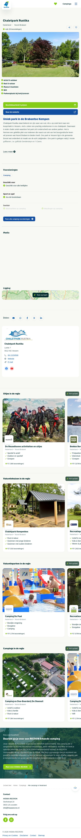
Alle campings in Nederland (37, 785)
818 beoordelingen (17, 549)
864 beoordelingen (17, 718)
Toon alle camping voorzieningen (19, 219)
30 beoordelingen (15, 29)
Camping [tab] (6, 175)
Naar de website (41, 112)
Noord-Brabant (20, 449)
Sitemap (41, 835)
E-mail (10, 362)
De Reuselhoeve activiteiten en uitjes (23, 446)
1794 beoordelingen (17, 634)
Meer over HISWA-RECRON (18, 767)
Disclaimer (24, 835)
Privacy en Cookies (10, 835)
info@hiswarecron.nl (11, 808)
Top (75, 787)
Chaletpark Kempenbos (16, 531)
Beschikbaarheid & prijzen (41, 105)
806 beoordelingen (17, 464)
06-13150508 (13, 355)
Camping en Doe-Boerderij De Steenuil (24, 701)
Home (15, 785)
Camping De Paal (13, 616)
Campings (71, 4)
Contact (33, 835)
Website (11, 359)
